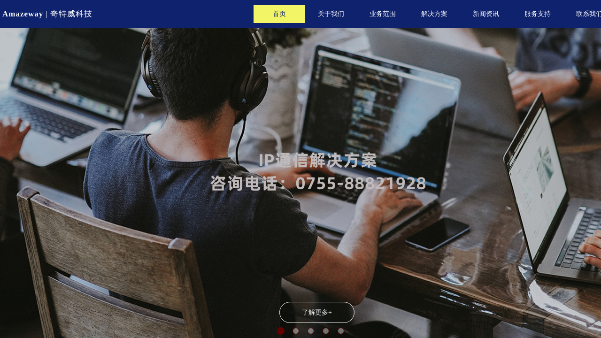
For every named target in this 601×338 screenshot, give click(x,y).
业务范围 (383, 13)
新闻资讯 (486, 13)
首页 (279, 13)
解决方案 (434, 13)
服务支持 (537, 13)
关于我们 (331, 13)
